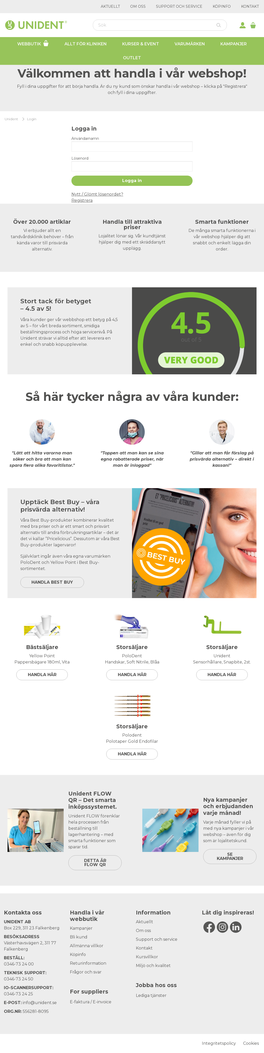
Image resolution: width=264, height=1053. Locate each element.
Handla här (42, 674)
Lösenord (79, 158)
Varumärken (190, 43)
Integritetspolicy (219, 1043)
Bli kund (78, 937)
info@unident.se (40, 1002)
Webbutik (33, 43)
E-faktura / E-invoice (90, 1001)
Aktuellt (110, 6)
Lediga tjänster (151, 995)
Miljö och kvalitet (153, 965)
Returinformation (88, 963)
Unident (11, 119)
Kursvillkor (147, 956)
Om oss (138, 6)
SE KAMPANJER (230, 856)
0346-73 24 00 (19, 964)
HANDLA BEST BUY (52, 582)
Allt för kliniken (85, 43)
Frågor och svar (86, 972)
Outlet (132, 57)
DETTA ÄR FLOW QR (95, 862)
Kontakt (250, 6)
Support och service (179, 6)
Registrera (82, 200)
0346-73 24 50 (18, 979)
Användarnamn (85, 138)
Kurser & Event (140, 43)
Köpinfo (222, 6)
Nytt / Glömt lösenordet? (97, 194)
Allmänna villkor (86, 945)
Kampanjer (233, 43)
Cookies (251, 1043)
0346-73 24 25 (18, 993)
